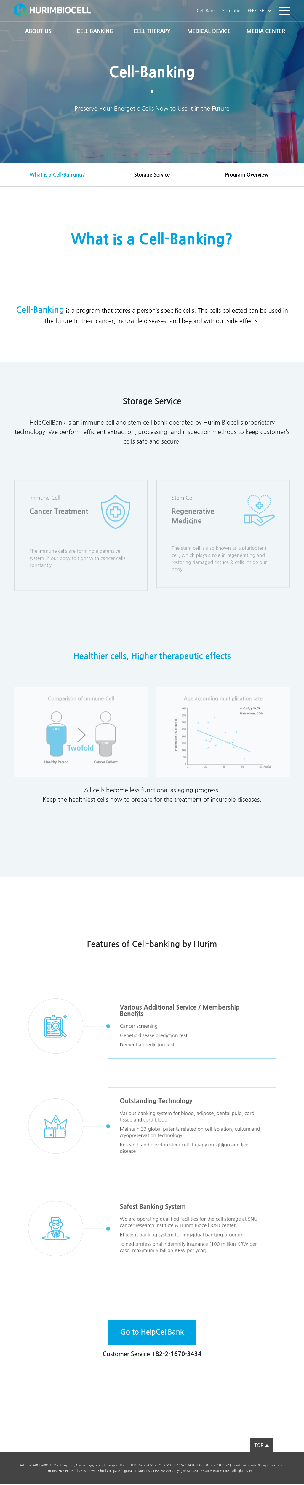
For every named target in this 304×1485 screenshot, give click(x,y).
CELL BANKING (94, 31)
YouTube (231, 10)
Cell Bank (206, 10)
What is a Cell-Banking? (57, 175)
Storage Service (152, 175)
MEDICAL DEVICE (209, 31)
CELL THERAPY (152, 31)
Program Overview (247, 175)
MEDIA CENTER (266, 31)
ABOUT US (38, 31)
